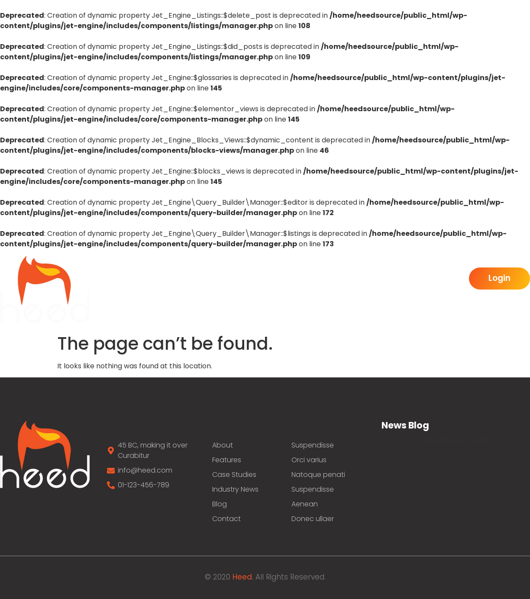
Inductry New (377, 279)
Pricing (441, 279)
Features (310, 279)
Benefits (251, 279)
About (198, 279)
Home (150, 279)
